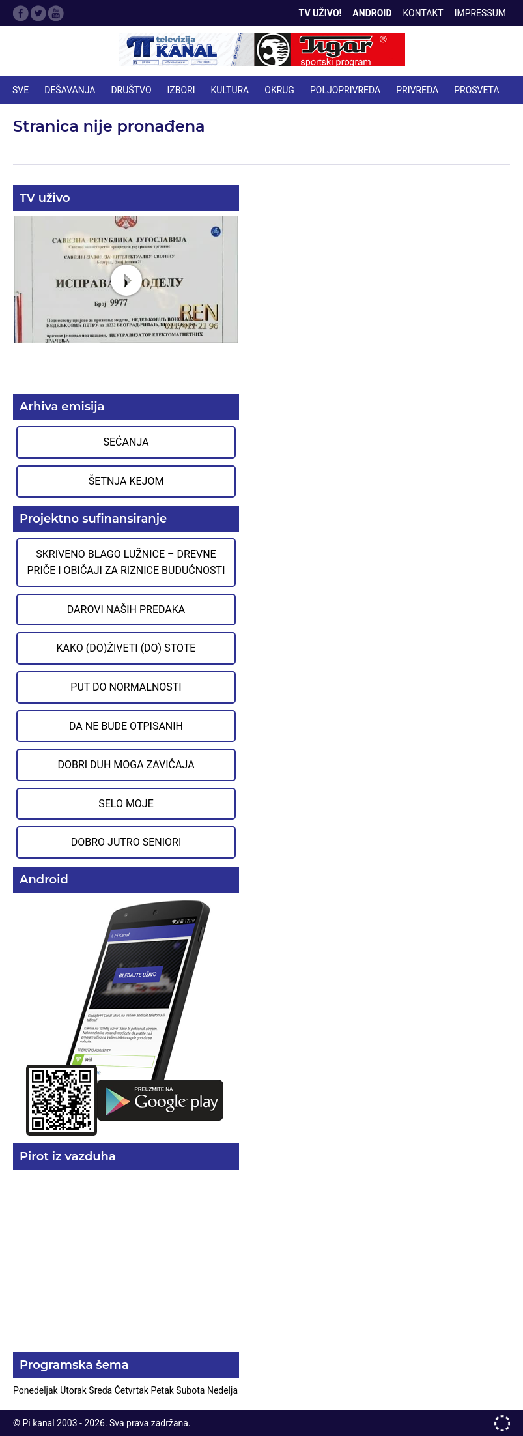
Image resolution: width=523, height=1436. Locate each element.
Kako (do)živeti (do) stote (126, 648)
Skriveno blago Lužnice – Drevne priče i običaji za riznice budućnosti (126, 562)
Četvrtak (133, 1390)
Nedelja (222, 1390)
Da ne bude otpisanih (126, 726)
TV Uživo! (320, 13)
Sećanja (126, 442)
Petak (163, 1390)
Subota (191, 1390)
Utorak (74, 1390)
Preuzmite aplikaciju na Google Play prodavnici (126, 1017)
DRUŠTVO (131, 90)
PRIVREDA (417, 90)
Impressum (480, 13)
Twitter (38, 13)
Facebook (21, 13)
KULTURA (230, 90)
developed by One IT (502, 1423)
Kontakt (423, 13)
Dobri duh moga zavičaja (125, 764)
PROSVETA (476, 90)
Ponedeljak (36, 1390)
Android (371, 13)
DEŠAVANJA (69, 90)
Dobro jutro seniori (126, 842)
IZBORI (181, 90)
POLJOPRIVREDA (345, 90)
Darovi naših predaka (126, 609)
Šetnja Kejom (126, 481)
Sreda (101, 1390)
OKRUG (279, 90)
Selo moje (126, 803)
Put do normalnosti (125, 687)
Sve (20, 90)
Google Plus (56, 13)
